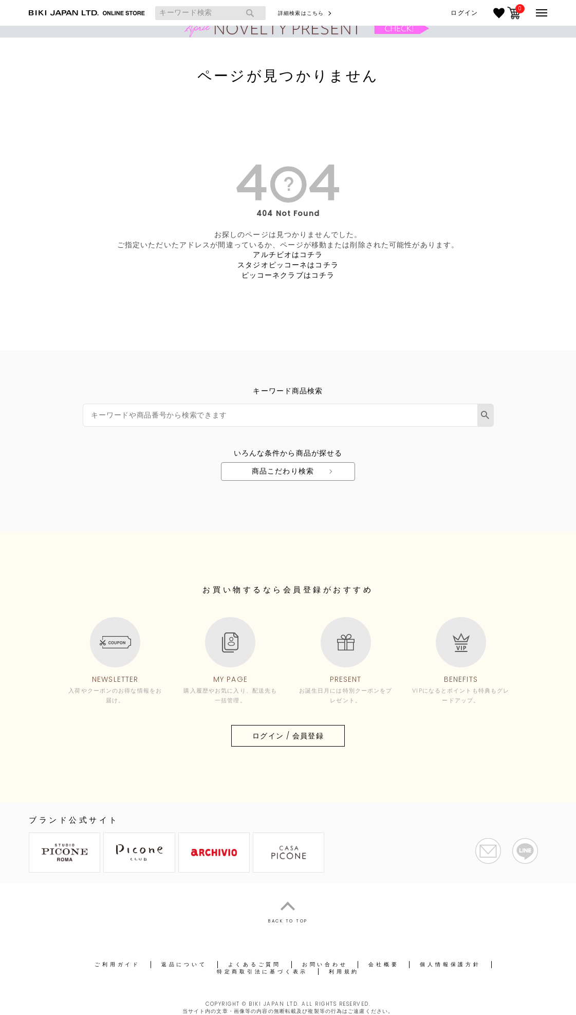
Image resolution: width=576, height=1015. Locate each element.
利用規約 (344, 971)
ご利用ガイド (117, 964)
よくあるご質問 (254, 964)
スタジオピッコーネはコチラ (288, 265)
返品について (184, 964)
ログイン (464, 13)
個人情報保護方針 (450, 964)
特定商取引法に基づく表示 (262, 971)
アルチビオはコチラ (288, 254)
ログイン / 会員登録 (287, 736)
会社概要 (383, 964)
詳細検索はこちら (301, 13)
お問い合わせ (325, 964)
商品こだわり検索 (283, 471)
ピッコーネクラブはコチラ (288, 275)
